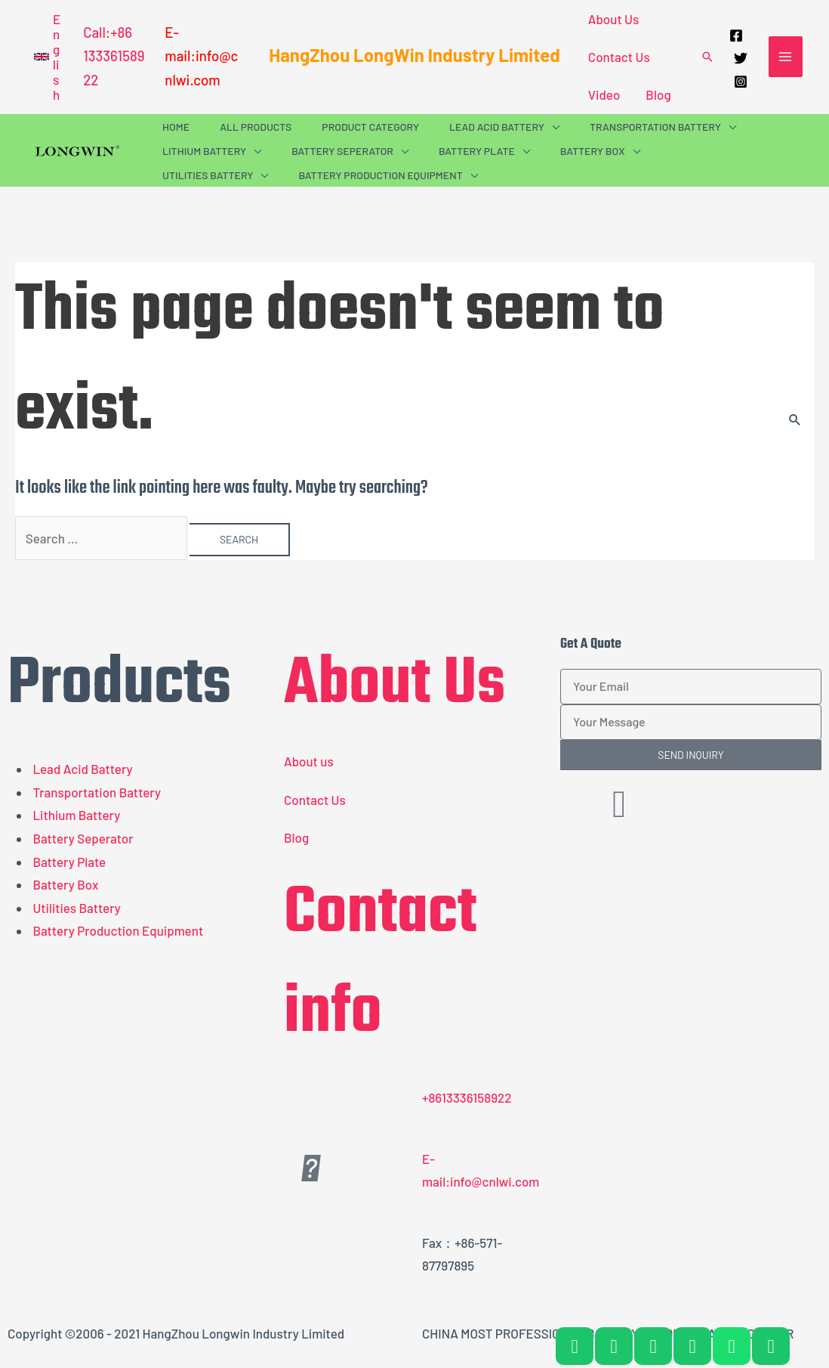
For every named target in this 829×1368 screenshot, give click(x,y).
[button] (47, 56)
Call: (96, 32)
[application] (551, 126)
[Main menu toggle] (786, 56)
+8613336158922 (467, 1097)
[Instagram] (740, 81)
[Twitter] (740, 58)
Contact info (380, 964)
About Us (613, 18)
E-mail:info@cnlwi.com (201, 55)
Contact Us (619, 56)
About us (309, 761)
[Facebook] (736, 35)
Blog (658, 94)
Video (604, 94)
